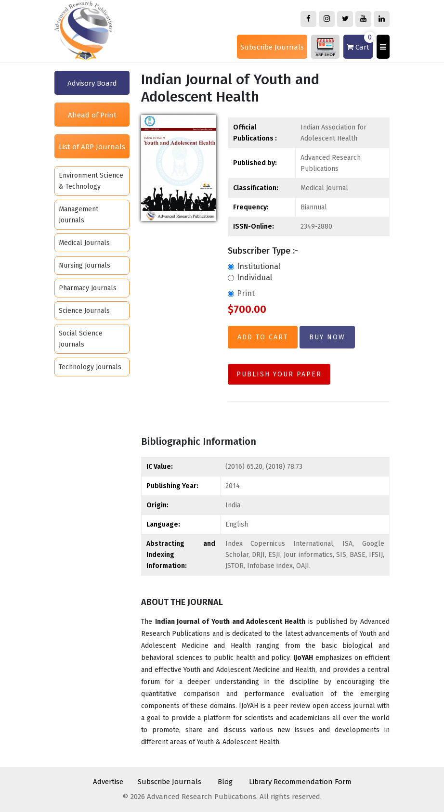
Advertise (108, 781)
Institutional (254, 266)
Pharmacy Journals (88, 288)
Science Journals (84, 311)
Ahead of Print (92, 115)
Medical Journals (84, 243)
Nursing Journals (84, 265)
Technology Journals (90, 367)
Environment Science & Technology (91, 181)
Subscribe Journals (272, 47)
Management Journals (78, 214)
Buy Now (327, 337)
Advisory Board (92, 83)
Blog (225, 781)
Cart (360, 43)
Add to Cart (262, 337)
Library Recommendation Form (300, 781)
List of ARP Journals (92, 146)
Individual (250, 277)
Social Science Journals (81, 338)
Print (241, 293)
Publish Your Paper (279, 374)
